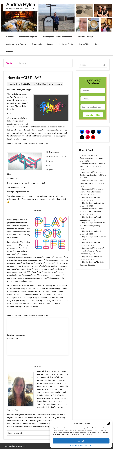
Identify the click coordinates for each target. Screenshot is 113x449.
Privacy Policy (88, 445)
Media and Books (66, 44)
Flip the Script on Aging (91, 242)
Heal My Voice (83, 44)
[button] (108, 423)
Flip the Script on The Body (93, 262)
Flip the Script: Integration (92, 197)
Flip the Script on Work (91, 237)
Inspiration (20, 433)
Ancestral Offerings (85, 36)
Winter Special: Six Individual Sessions (57, 36)
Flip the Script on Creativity (93, 203)
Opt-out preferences (76, 445)
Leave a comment (55, 84)
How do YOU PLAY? (24, 78)
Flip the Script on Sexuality (92, 256)
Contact (9, 51)
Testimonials (36, 44)
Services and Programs (28, 36)
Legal (97, 44)
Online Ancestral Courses (16, 44)
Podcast (50, 44)
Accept (81, 441)
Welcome (10, 36)
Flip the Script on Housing (92, 231)
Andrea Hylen (41, 84)
